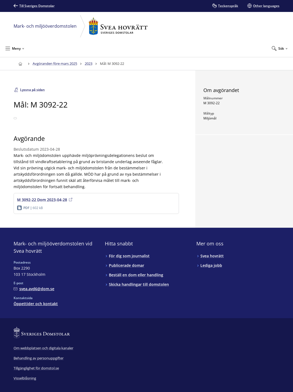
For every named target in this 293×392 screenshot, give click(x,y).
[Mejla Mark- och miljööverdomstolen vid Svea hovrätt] (34, 289)
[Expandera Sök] (279, 48)
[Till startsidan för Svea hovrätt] (20, 63)
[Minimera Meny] (15, 48)
